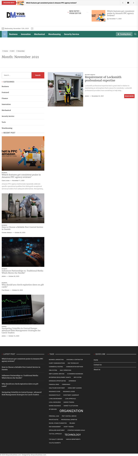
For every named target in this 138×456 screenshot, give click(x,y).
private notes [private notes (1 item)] (53, 419)
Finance (5, 98)
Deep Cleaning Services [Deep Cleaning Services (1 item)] (56, 374)
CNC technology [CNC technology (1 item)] (73, 363)
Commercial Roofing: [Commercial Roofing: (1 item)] (56, 366)
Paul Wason (5, 290)
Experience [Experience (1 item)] (72, 381)
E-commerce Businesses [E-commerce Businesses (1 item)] (75, 374)
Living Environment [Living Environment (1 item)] (55, 398)
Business (13, 34)
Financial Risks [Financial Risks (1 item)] (54, 384)
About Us (97, 369)
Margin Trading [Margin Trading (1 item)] (69, 402)
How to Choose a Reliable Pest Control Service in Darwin (22, 228)
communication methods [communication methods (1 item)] (74, 366)
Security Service (71, 34)
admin (87, 96)
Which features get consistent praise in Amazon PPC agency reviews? (120, 13)
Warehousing (54, 34)
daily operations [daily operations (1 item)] (65, 370)
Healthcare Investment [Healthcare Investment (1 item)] (57, 388)
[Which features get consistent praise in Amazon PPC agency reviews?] (98, 16)
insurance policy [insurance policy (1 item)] (54, 395)
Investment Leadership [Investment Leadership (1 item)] (71, 395)
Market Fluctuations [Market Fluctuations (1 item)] (71, 406)
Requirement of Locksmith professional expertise (103, 78)
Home (96, 360)
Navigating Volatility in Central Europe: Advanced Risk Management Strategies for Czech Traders (21, 330)
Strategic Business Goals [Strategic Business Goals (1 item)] (76, 430)
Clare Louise (5, 180)
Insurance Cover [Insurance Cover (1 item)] (54, 391)
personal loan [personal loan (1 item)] (54, 416)
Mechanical (39, 34)
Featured (5, 92)
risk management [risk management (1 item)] (55, 426)
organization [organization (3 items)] (71, 411)
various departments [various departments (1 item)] (73, 439)
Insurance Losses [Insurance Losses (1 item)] (69, 391)
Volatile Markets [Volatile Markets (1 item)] (55, 443)
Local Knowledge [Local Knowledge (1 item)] (55, 402)
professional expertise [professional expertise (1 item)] (69, 419)
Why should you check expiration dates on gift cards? (23, 286)
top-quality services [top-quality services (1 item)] (56, 439)
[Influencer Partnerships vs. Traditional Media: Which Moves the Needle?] (23, 252)
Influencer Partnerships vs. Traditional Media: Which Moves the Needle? (23, 272)
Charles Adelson (7, 232)
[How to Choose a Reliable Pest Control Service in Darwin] (23, 208)
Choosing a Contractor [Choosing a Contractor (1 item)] (74, 359)
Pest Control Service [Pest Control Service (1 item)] (69, 416)
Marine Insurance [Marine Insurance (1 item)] (55, 406)
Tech (4, 122)
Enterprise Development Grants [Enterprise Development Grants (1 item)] (60, 377)
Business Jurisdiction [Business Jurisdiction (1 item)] (56, 359)
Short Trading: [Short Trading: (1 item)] (69, 426)
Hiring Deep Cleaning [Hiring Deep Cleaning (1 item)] (75, 388)
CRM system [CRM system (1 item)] (53, 370)
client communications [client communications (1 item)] (57, 363)
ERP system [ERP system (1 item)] (77, 377)
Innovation (26, 34)
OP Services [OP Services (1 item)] (53, 409)
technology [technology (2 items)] (73, 434)
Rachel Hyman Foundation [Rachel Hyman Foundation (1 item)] (58, 423)
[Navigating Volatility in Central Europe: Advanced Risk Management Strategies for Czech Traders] (23, 309)
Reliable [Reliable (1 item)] (72, 423)
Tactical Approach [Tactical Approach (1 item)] (55, 434)
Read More (129, 96)
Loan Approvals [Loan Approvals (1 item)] (70, 398)
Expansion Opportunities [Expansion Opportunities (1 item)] (57, 381)
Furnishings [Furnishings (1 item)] (66, 384)
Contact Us (98, 365)
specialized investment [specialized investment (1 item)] (57, 430)
